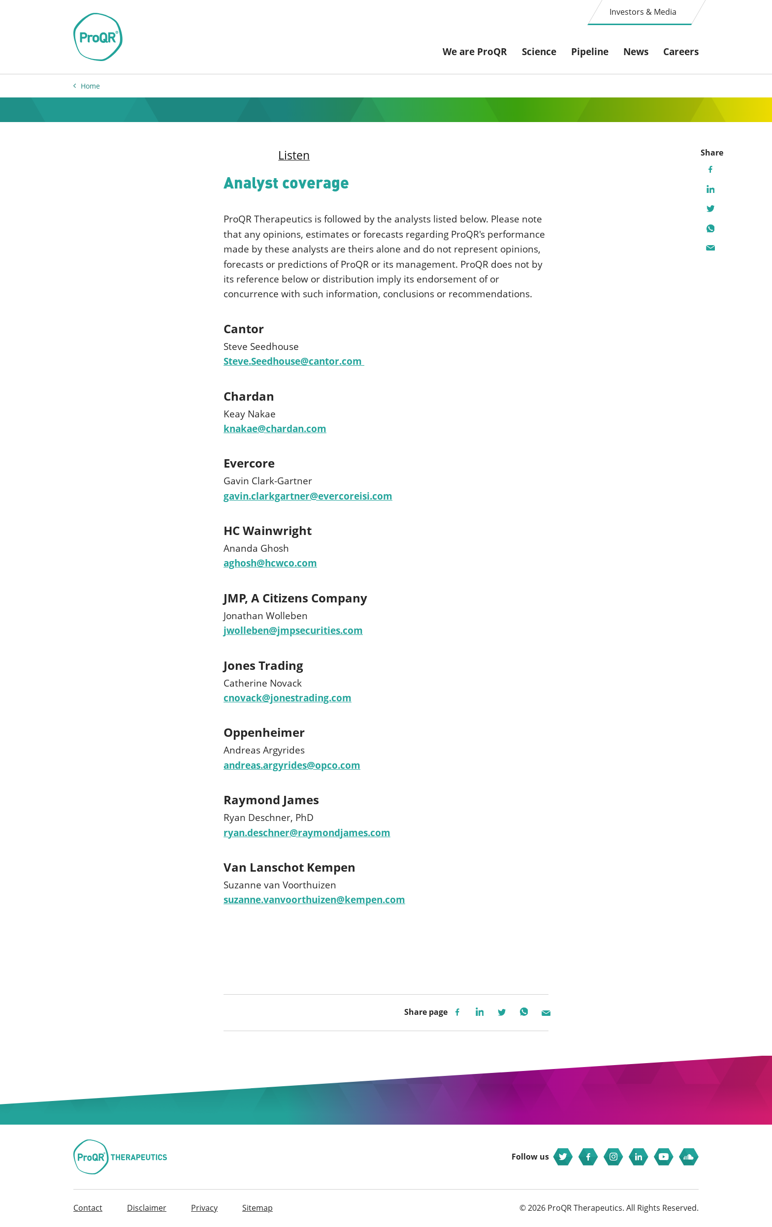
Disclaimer (146, 1207)
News (635, 51)
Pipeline (590, 51)
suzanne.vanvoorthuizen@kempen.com (314, 899)
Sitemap (257, 1207)
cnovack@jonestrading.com (288, 698)
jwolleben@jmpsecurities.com (293, 630)
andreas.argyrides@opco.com (292, 765)
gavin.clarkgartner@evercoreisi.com (308, 496)
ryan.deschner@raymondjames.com (307, 832)
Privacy (204, 1207)
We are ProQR (475, 51)
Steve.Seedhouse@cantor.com (294, 361)
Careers (681, 51)
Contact (87, 1207)
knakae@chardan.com (275, 428)
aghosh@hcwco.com (270, 563)
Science (539, 51)
